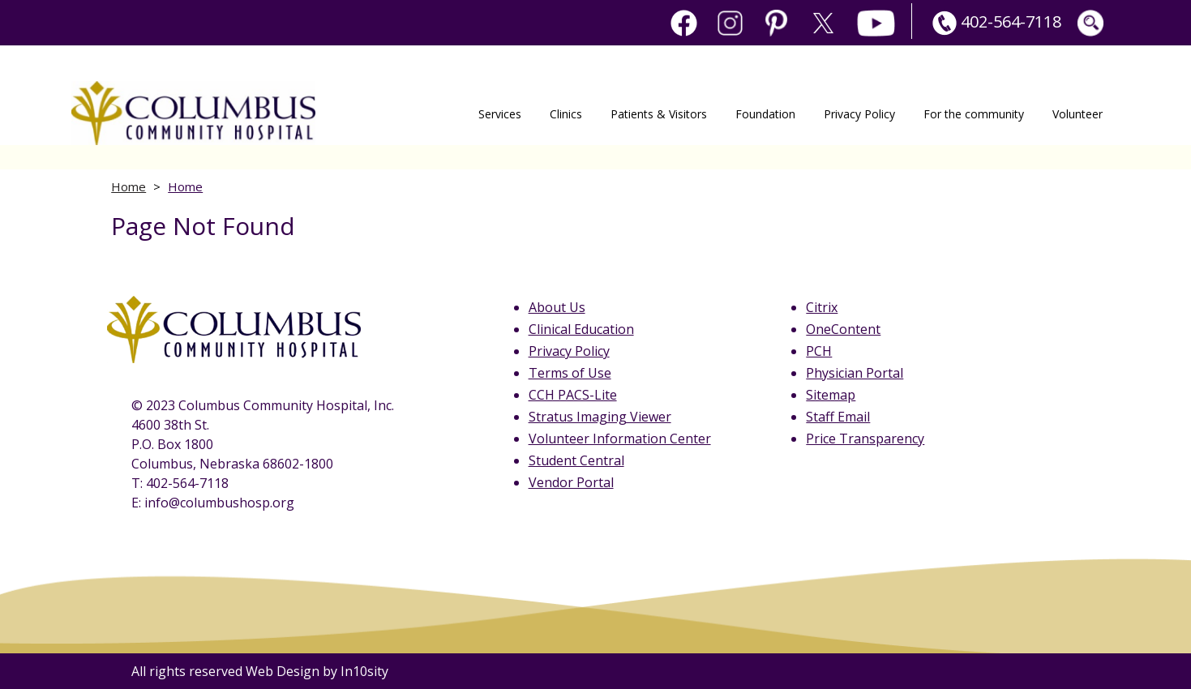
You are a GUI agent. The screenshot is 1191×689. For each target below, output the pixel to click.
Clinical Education (581, 329)
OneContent (843, 329)
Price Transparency (865, 438)
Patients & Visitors (658, 114)
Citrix (822, 307)
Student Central (576, 460)
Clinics (566, 114)
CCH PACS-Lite (573, 395)
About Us (557, 307)
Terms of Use (570, 373)
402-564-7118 (994, 21)
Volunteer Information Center (620, 438)
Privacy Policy (859, 114)
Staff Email (838, 417)
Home (128, 186)
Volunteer (1077, 114)
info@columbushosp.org (219, 502)
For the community (973, 114)
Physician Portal (854, 373)
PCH (819, 351)
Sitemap (830, 395)
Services (499, 114)
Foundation (765, 114)
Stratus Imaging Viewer (600, 417)
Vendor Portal (571, 482)
